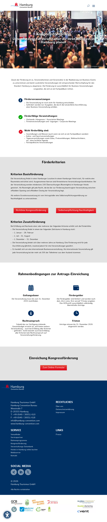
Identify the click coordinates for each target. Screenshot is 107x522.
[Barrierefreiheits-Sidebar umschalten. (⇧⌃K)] (7, 515)
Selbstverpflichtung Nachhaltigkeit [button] (76, 210)
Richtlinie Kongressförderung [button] (31, 210)
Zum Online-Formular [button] (54, 368)
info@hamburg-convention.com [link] (25, 421)
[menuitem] (14, 472)
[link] (21, 5)
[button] (94, 5)
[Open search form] (88, 5)
